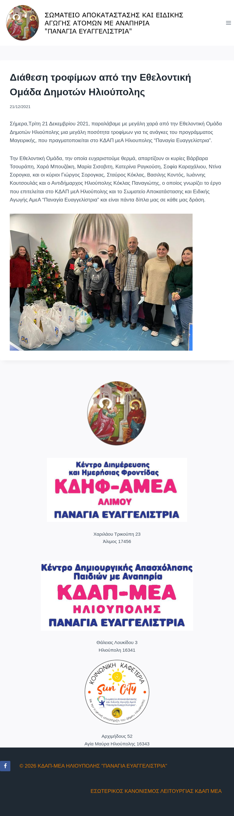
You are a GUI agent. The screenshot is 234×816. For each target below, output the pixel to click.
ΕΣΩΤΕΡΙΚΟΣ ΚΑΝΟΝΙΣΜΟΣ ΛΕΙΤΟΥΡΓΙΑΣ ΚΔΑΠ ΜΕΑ (156, 791)
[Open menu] (228, 22)
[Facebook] (5, 766)
